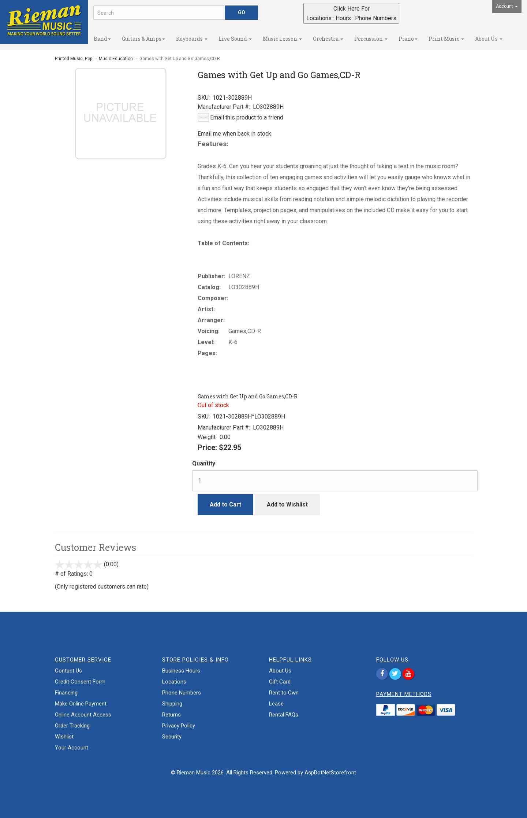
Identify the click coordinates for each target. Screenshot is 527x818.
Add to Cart (225, 504)
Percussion (371, 38)
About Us (488, 38)
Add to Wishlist (287, 504)
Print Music (446, 38)
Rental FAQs (283, 714)
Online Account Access (83, 714)
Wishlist (64, 736)
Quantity (203, 463)
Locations (174, 681)
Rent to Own (284, 692)
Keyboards (192, 38)
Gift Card (280, 681)
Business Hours (181, 670)
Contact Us (68, 670)
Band (102, 38)
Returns (171, 714)
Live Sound (235, 38)
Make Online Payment (80, 703)
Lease (276, 703)
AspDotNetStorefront (330, 772)
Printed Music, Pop (73, 58)
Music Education (116, 58)
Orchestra (328, 38)
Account (507, 6)
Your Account (71, 747)
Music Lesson (282, 38)
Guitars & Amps (143, 38)
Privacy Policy (178, 725)
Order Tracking (72, 725)
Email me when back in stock (234, 133)
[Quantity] (335, 480)
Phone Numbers (181, 692)
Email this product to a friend (246, 117)
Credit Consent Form (80, 681)
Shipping (172, 703)
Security (172, 736)
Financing (66, 692)
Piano (408, 38)
